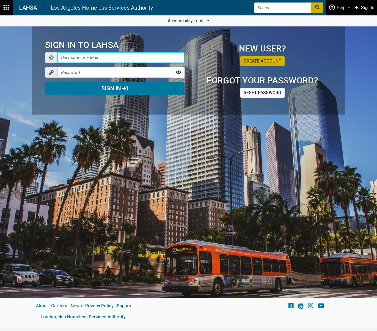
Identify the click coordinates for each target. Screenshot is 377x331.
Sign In (114, 88)
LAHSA (28, 7)
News (76, 305)
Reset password (262, 92)
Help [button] (337, 7)
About (42, 305)
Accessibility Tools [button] (187, 20)
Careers (59, 305)
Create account (262, 61)
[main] (188, 176)
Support (125, 305)
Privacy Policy (99, 305)
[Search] (283, 7)
